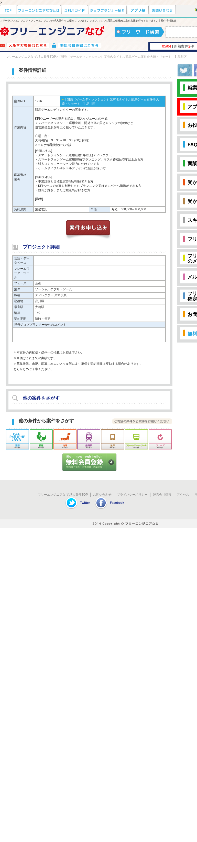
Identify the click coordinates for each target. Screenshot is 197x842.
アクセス (183, 494)
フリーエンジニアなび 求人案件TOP (31, 57)
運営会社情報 (162, 494)
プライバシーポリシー (132, 494)
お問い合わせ (102, 494)
